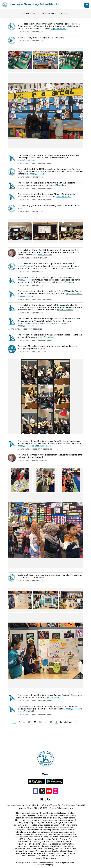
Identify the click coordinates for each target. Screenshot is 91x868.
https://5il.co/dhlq (25, 266)
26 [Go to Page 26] (29, 722)
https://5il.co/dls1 (37, 174)
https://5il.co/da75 (26, 326)
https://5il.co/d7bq (26, 446)
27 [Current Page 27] (35, 722)
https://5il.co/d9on (46, 337)
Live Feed (65, 13)
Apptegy (50, 865)
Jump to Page (66, 722)
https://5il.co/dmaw (26, 160)
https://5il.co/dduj (66, 282)
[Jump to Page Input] (75, 722)
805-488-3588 (40, 808)
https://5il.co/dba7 (74, 293)
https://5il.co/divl (45, 255)
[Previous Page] (14, 722)
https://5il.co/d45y (53, 697)
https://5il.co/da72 (26, 323)
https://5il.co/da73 (42, 323)
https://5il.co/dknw (57, 185)
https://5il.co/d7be (42, 446)
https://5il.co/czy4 (74, 709)
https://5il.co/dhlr (66, 268)
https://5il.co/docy (37, 26)
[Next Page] (56, 722)
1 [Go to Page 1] (19, 722)
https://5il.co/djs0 (63, 196)
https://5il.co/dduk (26, 280)
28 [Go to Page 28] (40, 722)
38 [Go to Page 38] (51, 722)
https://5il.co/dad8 (65, 309)
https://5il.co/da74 (59, 323)
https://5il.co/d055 (26, 711)
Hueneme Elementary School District (39, 13)
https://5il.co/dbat (25, 296)
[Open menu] (86, 5)
